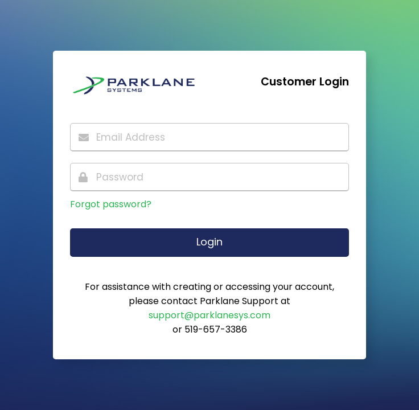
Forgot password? (110, 204)
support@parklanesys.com (209, 315)
